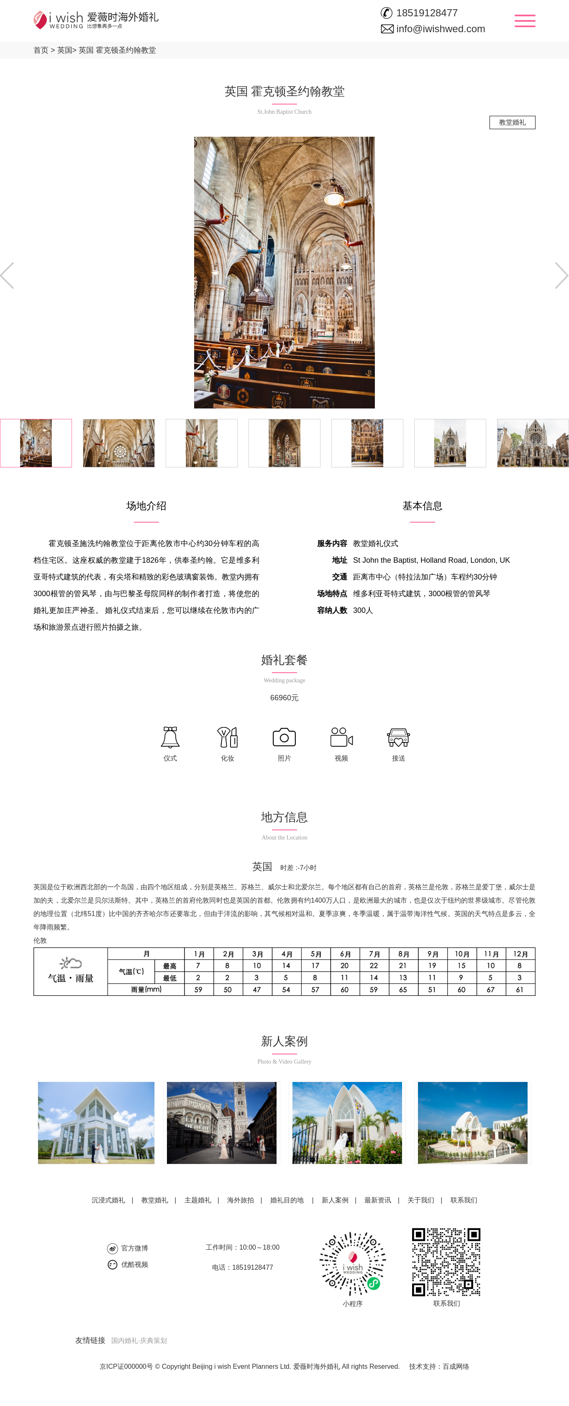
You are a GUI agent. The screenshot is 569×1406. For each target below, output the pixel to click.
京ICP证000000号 (126, 1366)
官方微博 (134, 1248)
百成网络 (456, 1366)
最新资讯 (377, 1200)
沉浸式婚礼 (108, 1200)
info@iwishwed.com (441, 28)
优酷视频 (134, 1264)
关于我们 (421, 1200)
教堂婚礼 (154, 1200)
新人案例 (335, 1200)
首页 (41, 50)
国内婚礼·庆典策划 (139, 1340)
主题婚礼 (198, 1200)
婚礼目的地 (287, 1200)
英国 (61, 50)
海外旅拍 (240, 1200)
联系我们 (464, 1200)
